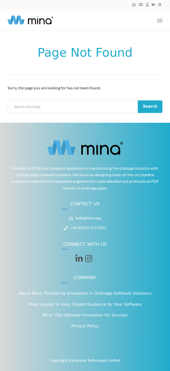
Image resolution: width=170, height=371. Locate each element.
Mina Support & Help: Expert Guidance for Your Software (85, 304)
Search (150, 106)
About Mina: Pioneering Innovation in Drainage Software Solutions (85, 293)
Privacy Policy (85, 326)
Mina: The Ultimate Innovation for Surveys (85, 315)
